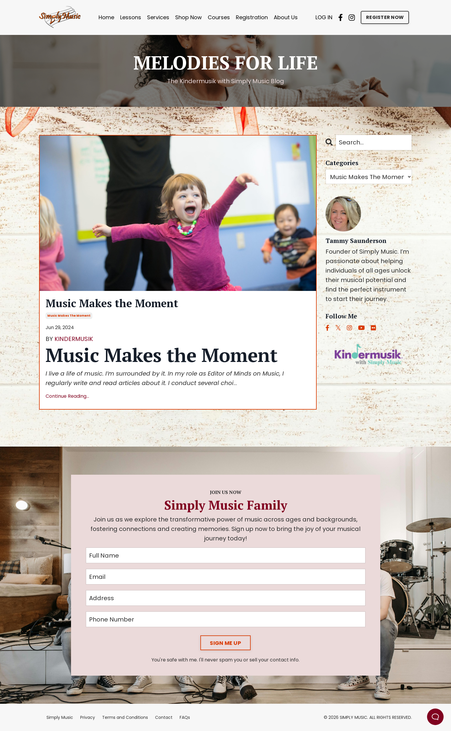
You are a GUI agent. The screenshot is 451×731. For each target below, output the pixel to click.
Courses (219, 17)
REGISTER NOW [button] (385, 17)
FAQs (185, 717)
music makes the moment (69, 315)
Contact (164, 717)
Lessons (130, 17)
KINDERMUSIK (73, 339)
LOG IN (323, 17)
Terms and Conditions (125, 717)
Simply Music (59, 717)
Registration (252, 17)
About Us (286, 17)
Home (106, 17)
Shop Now (188, 17)
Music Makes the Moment (112, 303)
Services (158, 17)
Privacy (87, 717)
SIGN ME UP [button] (225, 643)
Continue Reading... (67, 396)
